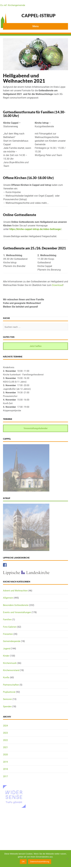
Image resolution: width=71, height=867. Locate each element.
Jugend (6, 648)
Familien (7, 619)
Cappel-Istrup (39, 15)
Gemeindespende (11, 641)
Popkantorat (9, 692)
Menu (35, 26)
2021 (5, 747)
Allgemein (8, 597)
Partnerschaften (11, 684)
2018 (5, 769)
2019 (5, 762)
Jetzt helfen (36, 346)
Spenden (7, 706)
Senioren (7, 699)
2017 (5, 776)
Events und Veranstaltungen (17, 612)
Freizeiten (8, 634)
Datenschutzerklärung (39, 861)
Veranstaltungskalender (36, 428)
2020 (5, 754)
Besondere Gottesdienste (15, 605)
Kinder (6, 655)
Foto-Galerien (10, 627)
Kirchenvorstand (11, 670)
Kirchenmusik (10, 663)
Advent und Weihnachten (15, 590)
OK (23, 861)
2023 (5, 733)
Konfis (6, 677)
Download (57, 285)
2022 (5, 740)
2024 (5, 725)
